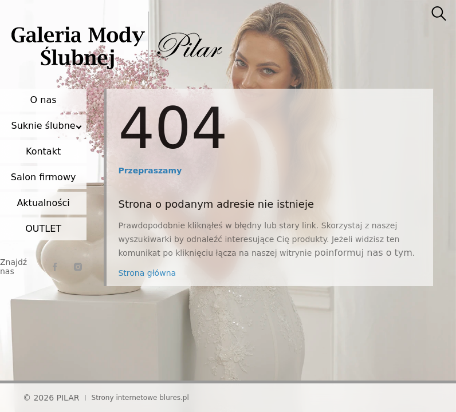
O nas (43, 99)
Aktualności (43, 202)
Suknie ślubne (43, 125)
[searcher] (439, 14)
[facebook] (55, 267)
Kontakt (43, 151)
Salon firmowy (43, 177)
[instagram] (78, 267)
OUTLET (43, 228)
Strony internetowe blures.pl (140, 398)
